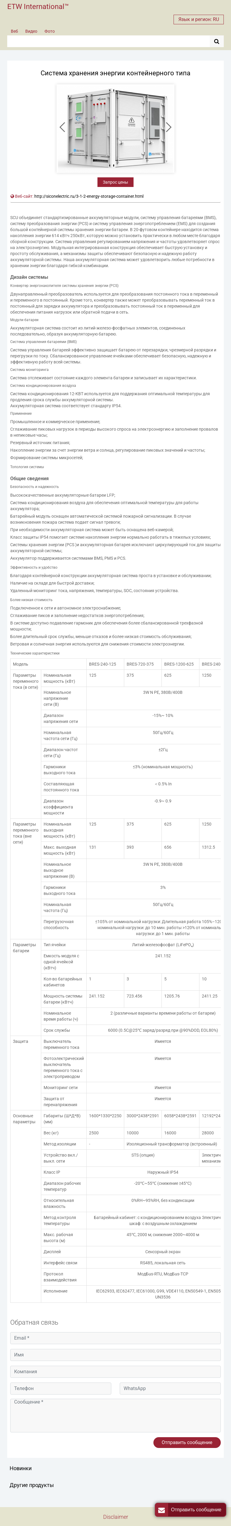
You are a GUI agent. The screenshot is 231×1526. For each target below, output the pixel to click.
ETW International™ (38, 6)
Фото (50, 31)
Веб (14, 31)
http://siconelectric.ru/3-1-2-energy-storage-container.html (88, 196)
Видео (31, 31)
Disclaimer (115, 1517)
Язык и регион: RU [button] (198, 19)
